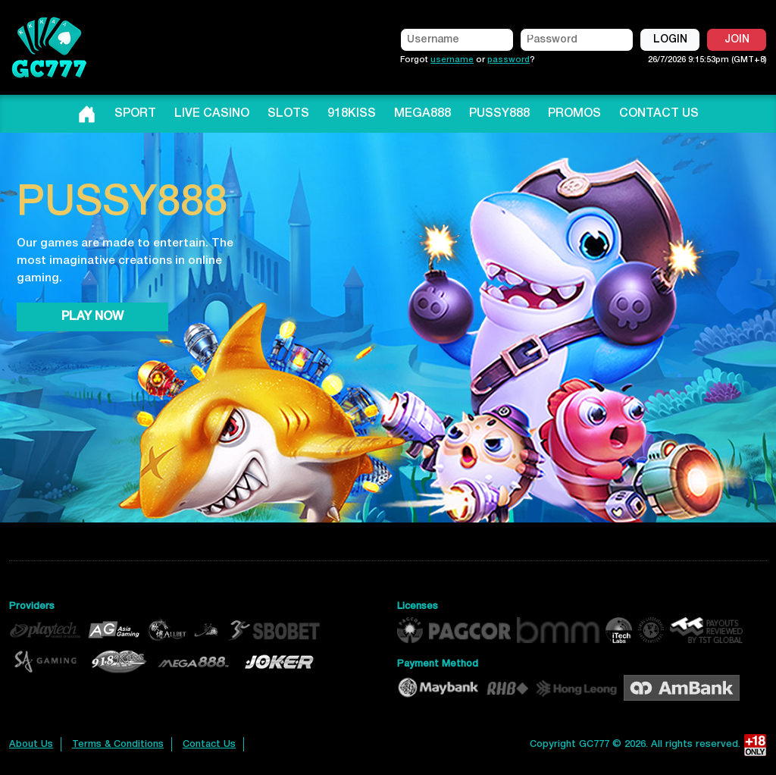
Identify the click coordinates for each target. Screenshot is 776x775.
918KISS (351, 113)
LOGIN (670, 40)
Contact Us (209, 744)
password (508, 60)
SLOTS (288, 113)
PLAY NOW (92, 317)
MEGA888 (422, 113)
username (452, 60)
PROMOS (574, 113)
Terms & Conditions (118, 744)
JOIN (736, 40)
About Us (31, 744)
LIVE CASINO (211, 113)
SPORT (135, 113)
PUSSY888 (499, 113)
